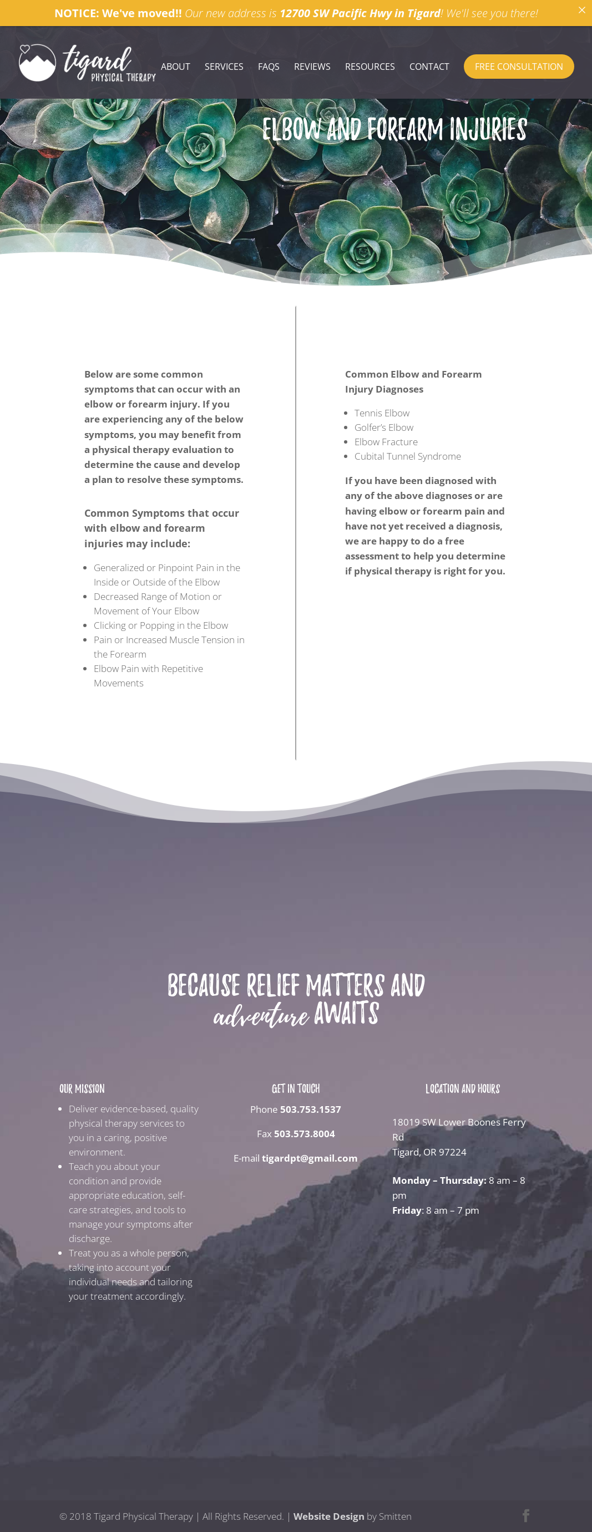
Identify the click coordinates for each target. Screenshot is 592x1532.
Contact (429, 68)
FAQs (269, 68)
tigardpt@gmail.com (310, 1158)
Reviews (312, 68)
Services (224, 68)
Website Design (329, 1516)
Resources (370, 68)
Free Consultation (519, 66)
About (175, 68)
